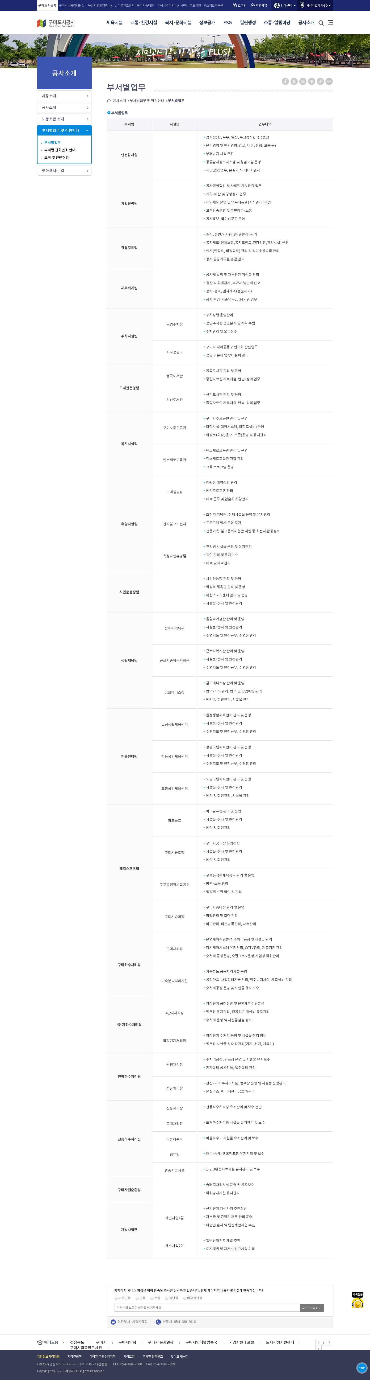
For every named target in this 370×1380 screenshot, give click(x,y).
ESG (227, 23)
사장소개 (49, 96)
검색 (321, 23)
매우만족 (124, 1298)
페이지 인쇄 (329, 81)
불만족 (173, 1298)
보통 (157, 1298)
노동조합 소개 (53, 119)
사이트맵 (330, 22)
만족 (142, 1298)
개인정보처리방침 (48, 1357)
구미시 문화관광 (161, 1342)
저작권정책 (74, 1357)
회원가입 (261, 6)
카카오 (357, 1278)
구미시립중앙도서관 (86, 1347)
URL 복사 (320, 81)
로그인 (242, 6)
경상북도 (77, 1342)
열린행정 (248, 23)
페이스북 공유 (286, 81)
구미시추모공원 (191, 6)
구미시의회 (127, 1342)
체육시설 (114, 23)
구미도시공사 (47, 5)
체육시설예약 (165, 6)
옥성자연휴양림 (98, 6)
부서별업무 (52, 142)
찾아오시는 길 (53, 170)
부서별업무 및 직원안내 (60, 130)
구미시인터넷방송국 (201, 1342)
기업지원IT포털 (241, 1342)
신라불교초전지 (125, 6)
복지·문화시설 (178, 23)
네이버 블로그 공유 (303, 81)
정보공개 (207, 23)
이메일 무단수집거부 (102, 1357)
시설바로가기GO (317, 6)
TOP (357, 1366)
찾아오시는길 (179, 1357)
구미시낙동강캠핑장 (71, 6)
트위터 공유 (294, 81)
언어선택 (286, 6)
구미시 (101, 1342)
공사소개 (306, 23)
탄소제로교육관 (213, 6)
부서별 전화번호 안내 (60, 150)
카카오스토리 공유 (312, 81)
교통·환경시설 (143, 23)
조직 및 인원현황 (56, 157)
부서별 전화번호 (153, 1357)
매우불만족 (194, 1298)
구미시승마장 (145, 6)
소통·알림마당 (277, 23)
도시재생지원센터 (280, 1342)
